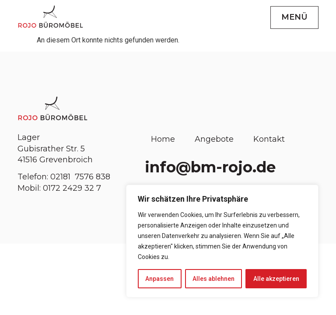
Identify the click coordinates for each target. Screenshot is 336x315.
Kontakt (269, 139)
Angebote (214, 139)
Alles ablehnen (213, 278)
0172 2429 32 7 (72, 188)
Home (163, 139)
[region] (222, 241)
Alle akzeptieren (276, 278)
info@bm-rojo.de (210, 167)
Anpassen (159, 278)
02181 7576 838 (81, 177)
